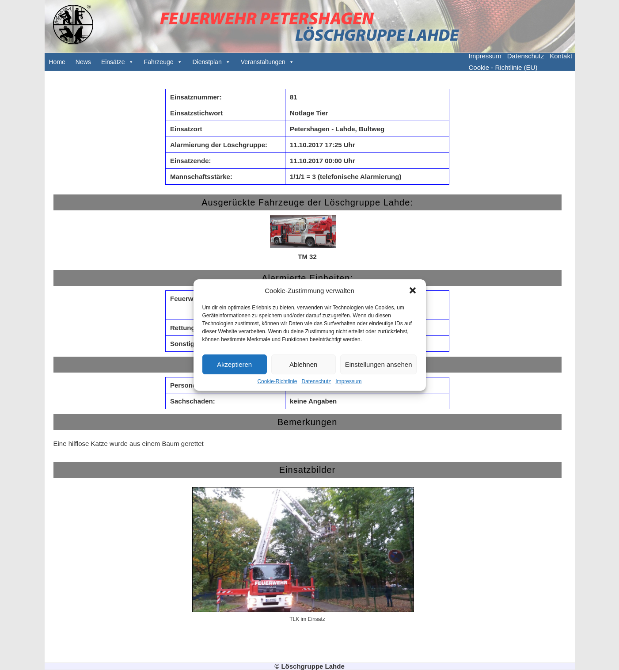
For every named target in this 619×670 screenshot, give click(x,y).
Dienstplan (207, 61)
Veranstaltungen (263, 61)
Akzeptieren (234, 364)
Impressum (348, 381)
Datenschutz (316, 381)
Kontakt (561, 56)
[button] (412, 290)
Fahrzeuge (159, 61)
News (83, 61)
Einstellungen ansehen (378, 364)
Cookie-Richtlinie (277, 381)
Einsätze (113, 61)
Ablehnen (303, 364)
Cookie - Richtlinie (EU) (503, 67)
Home (57, 61)
